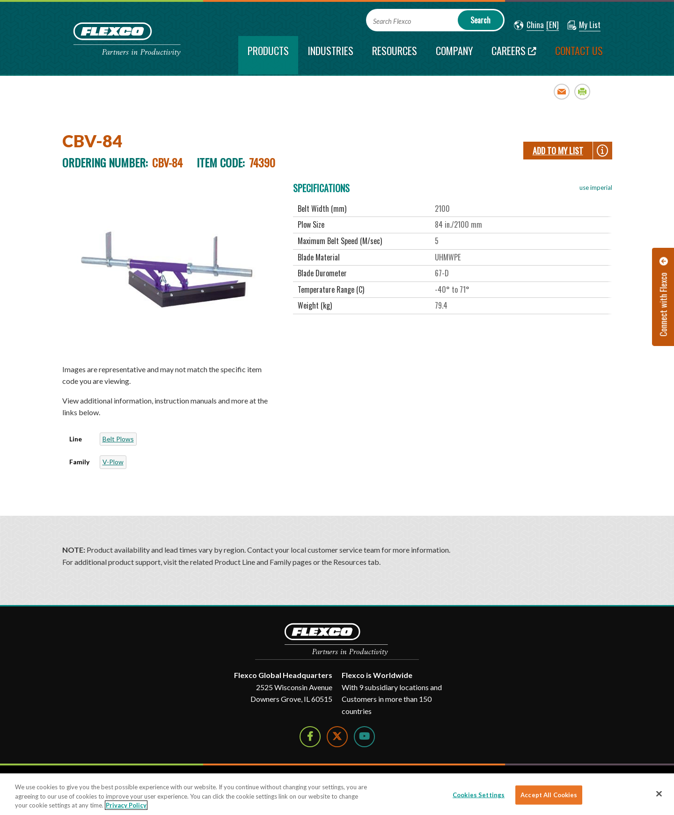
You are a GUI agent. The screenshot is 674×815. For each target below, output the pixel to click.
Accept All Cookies (548, 794)
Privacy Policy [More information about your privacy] (126, 805)
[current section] (268, 55)
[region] (337, 794)
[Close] (659, 793)
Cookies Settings (479, 794)
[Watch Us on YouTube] (364, 736)
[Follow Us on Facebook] (310, 736)
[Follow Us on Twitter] (337, 736)
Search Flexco (392, 21)
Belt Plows (118, 439)
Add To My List (558, 150)
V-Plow (113, 462)
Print (582, 91)
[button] (529, 25)
